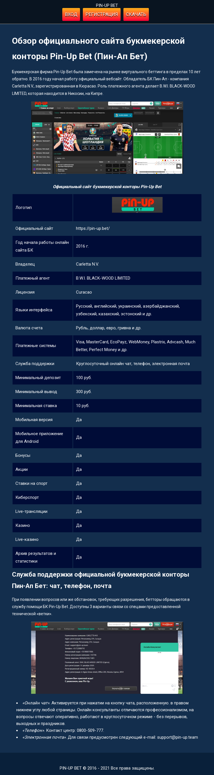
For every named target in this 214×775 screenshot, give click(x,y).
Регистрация (101, 14)
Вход (71, 14)
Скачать (136, 14)
